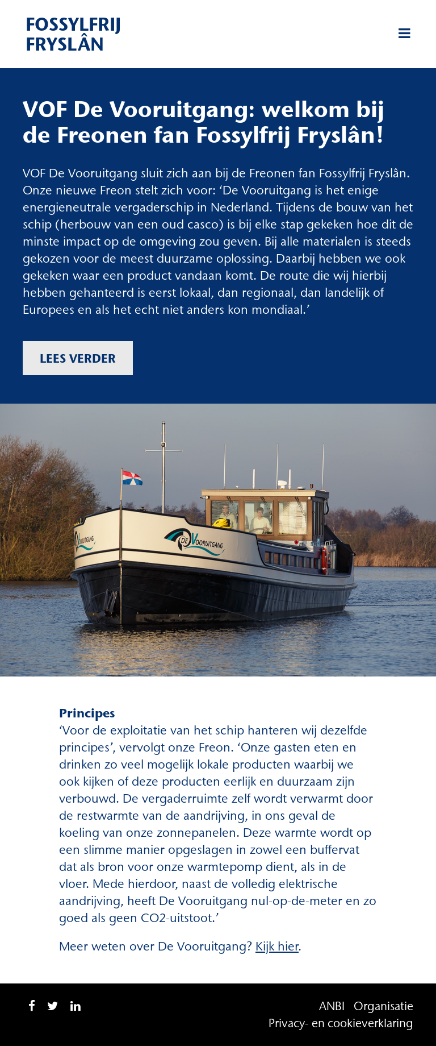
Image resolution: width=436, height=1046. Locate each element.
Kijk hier (277, 946)
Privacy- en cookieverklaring (341, 1023)
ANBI (332, 1006)
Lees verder (78, 358)
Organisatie (383, 1006)
